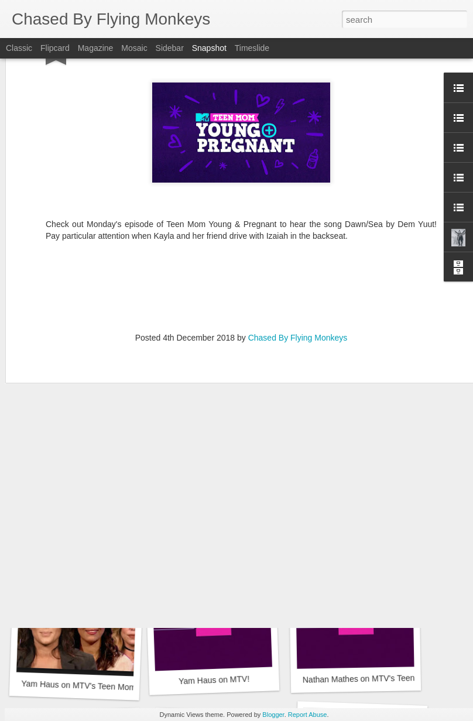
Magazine (96, 48)
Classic (19, 48)
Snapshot (209, 48)
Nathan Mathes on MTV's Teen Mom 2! (373, 678)
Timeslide (252, 48)
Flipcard (55, 48)
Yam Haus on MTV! (214, 680)
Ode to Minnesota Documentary (366, 519)
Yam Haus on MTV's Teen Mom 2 (82, 685)
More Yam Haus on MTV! (216, 520)
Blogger (273, 714)
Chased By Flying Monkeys (298, 241)
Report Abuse (307, 714)
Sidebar (170, 48)
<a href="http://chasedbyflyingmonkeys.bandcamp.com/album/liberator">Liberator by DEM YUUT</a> (241, 192)
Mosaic (134, 48)
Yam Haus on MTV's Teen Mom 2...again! (100, 525)
